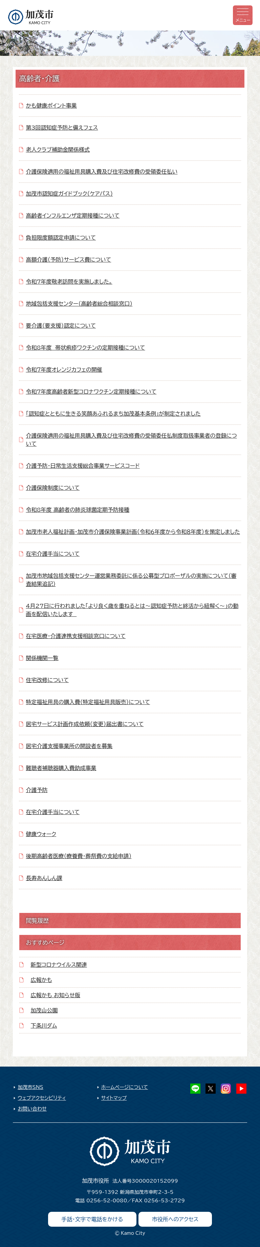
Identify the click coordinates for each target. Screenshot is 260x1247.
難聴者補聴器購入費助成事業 (61, 768)
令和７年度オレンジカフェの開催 (64, 369)
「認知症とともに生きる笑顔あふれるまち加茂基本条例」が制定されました (113, 413)
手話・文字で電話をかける (92, 1219)
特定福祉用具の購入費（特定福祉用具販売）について (88, 702)
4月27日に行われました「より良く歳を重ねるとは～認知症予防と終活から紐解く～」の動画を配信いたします (132, 610)
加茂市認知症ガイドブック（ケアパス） (69, 193)
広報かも (41, 980)
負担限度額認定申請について (61, 237)
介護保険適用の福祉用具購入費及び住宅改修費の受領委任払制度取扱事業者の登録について (131, 439)
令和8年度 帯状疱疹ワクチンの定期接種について (85, 347)
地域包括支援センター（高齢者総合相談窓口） (79, 303)
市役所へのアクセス (175, 1219)
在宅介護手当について (53, 553)
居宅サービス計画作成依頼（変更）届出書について (85, 724)
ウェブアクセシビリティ (42, 1097)
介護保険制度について (53, 487)
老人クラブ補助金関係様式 (57, 149)
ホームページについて (124, 1087)
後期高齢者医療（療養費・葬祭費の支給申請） (78, 856)
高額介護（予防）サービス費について (68, 259)
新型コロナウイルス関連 (59, 964)
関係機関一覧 (42, 658)
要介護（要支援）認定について (61, 325)
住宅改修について (47, 680)
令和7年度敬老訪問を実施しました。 (69, 281)
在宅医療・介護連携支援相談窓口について (76, 636)
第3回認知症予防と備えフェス (62, 127)
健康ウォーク (41, 834)
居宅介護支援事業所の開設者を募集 (69, 746)
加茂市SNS (30, 1087)
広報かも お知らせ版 (55, 995)
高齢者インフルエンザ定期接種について (73, 215)
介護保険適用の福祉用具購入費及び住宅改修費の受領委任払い (101, 171)
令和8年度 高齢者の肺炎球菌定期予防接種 (77, 509)
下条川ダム (44, 1025)
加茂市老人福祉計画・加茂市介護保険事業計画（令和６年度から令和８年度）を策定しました (133, 531)
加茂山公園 (44, 1010)
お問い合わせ (32, 1108)
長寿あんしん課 (44, 878)
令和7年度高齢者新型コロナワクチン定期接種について (91, 391)
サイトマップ (114, 1097)
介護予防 (36, 790)
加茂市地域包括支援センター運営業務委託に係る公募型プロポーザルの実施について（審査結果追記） (131, 580)
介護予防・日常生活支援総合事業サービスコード (82, 465)
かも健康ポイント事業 (51, 105)
